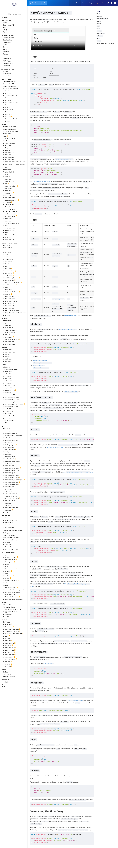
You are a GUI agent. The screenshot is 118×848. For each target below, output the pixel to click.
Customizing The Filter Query (105, 43)
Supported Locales (9, 535)
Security (5, 47)
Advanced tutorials (9, 676)
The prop (7, 605)
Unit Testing (7, 674)
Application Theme (9, 607)
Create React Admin (9, 25)
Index (3, 686)
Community (6, 66)
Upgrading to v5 (8, 63)
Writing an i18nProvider (10, 540)
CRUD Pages (7, 42)
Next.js (5, 30)
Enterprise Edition (99, 3)
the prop (78, 472)
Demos (84, 3)
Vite (4, 27)
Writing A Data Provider (10, 88)
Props (98, 14)
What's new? (5, 18)
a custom (48, 663)
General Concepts (8, 38)
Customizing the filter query (41, 181)
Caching (5, 672)
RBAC (6, 136)
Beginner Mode (14, 14)
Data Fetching (7, 40)
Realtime (6, 51)
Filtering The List (8, 172)
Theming (5, 54)
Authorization (7, 134)
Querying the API (8, 84)
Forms (5, 44)
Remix (5, 32)
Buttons (5, 585)
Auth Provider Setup (9, 127)
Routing (5, 49)
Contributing (5, 682)
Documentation (75, 3)
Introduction (7, 170)
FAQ (2, 684)
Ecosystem (5, 680)
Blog (90, 3)
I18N (4, 56)
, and (12, 609)
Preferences (7, 59)
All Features (7, 61)
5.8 (13, 10)
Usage (99, 11)
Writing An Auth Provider (10, 131)
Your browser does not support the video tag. (58, 38)
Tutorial (5, 23)
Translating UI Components (11, 537)
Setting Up (6, 533)
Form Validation (8, 247)
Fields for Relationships (10, 369)
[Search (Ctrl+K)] (38, 3)
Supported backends (9, 86)
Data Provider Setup (9, 81)
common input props (70, 315)
